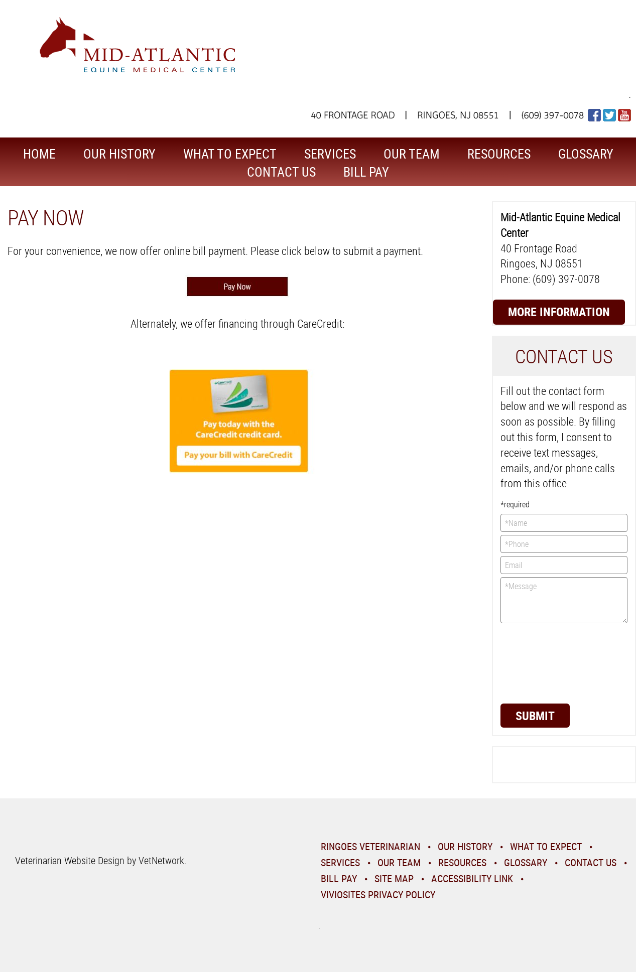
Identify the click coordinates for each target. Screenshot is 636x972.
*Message (563, 600)
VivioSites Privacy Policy (378, 894)
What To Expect (230, 154)
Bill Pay (366, 172)
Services (330, 154)
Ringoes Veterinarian (370, 846)
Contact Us (281, 172)
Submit (535, 716)
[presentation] (541, 662)
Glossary (585, 154)
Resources (499, 154)
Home (39, 154)
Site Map (394, 878)
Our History (119, 154)
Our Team (412, 154)
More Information (559, 312)
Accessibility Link (472, 878)
